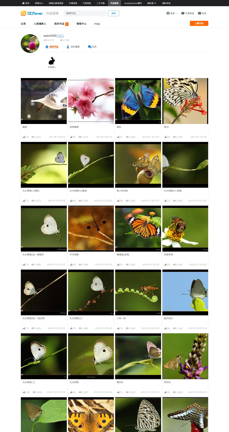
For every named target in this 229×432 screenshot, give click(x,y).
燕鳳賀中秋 (75, 423)
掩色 (119, 127)
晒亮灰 (120, 339)
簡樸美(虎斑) (123, 254)
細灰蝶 (120, 403)
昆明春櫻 (74, 127)
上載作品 (199, 23)
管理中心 (81, 23)
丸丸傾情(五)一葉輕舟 (33, 254)
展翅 (24, 127)
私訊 (94, 46)
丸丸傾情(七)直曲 (78, 190)
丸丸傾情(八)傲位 (30, 190)
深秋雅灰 (26, 403)
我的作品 (61, 24)
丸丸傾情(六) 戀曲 (173, 190)
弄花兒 (167, 339)
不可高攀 (74, 254)
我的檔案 (75, 46)
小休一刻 (121, 318)
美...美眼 (74, 403)
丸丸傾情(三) (76, 318)
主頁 (23, 23)
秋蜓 (24, 423)
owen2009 (50, 35)
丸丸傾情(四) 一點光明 (33, 318)
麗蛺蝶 (167, 403)
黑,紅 (166, 127)
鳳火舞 (120, 423)
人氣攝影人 (40, 23)
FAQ (97, 23)
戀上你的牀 (122, 190)
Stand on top (170, 423)
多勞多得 (168, 254)
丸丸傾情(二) (28, 382)
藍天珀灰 (168, 318)
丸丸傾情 (74, 382)
